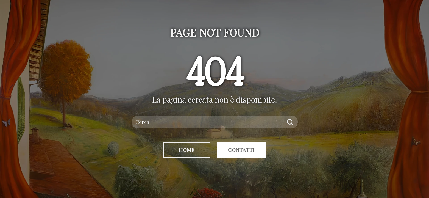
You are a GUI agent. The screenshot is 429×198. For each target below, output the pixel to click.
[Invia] (290, 122)
